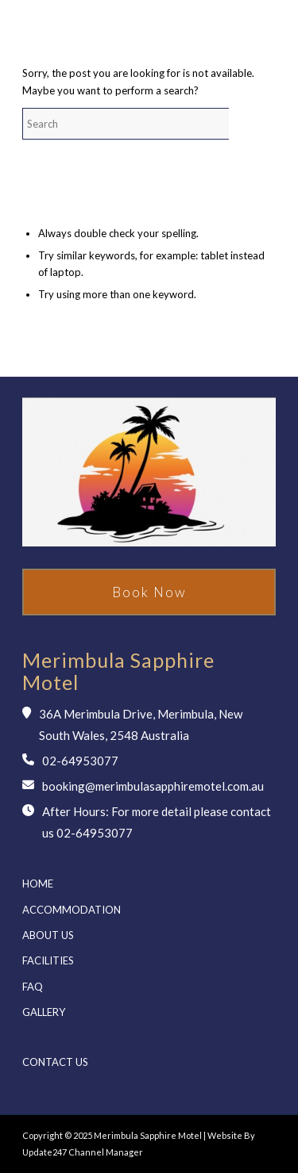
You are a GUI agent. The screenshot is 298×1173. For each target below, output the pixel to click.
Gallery (43, 1012)
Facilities (48, 960)
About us (48, 935)
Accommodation (71, 909)
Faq (32, 986)
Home (37, 883)
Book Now (149, 592)
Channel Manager (105, 1152)
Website (224, 1135)
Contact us (55, 1062)
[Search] (141, 124)
